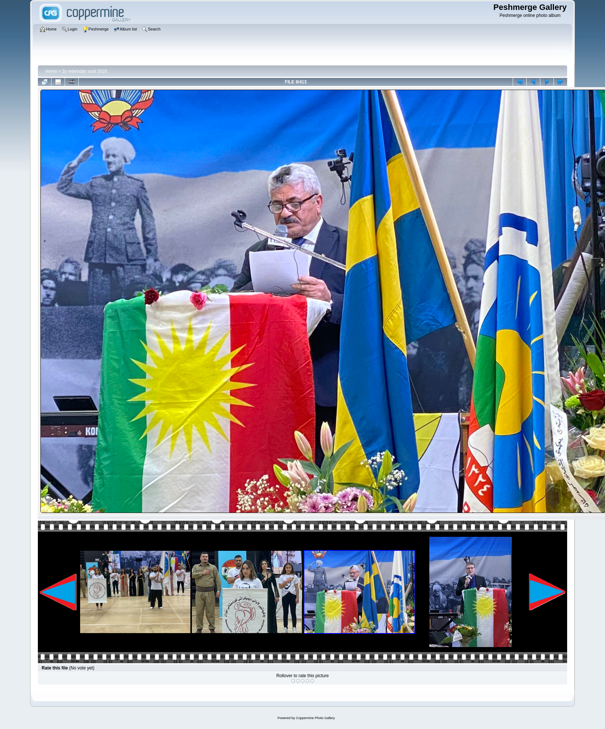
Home (51, 71)
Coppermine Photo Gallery (315, 718)
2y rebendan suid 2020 (84, 71)
